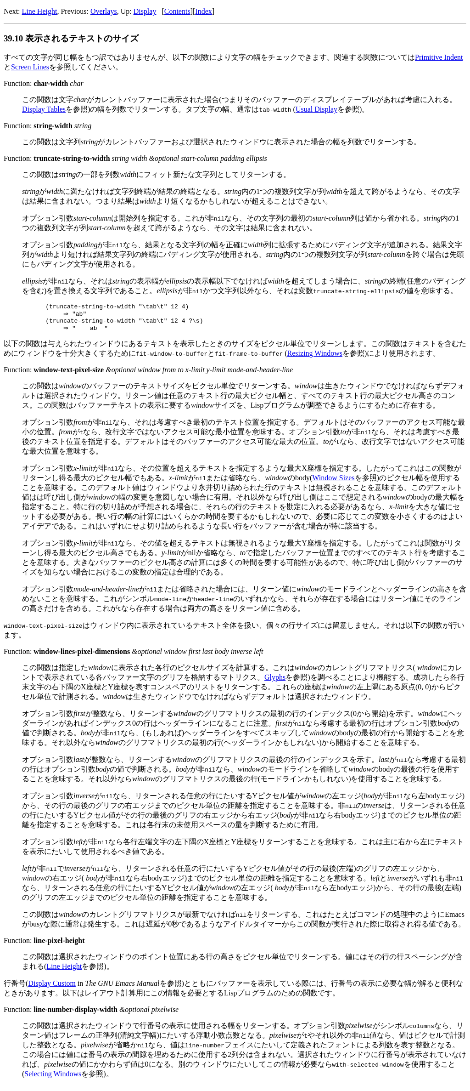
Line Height (39, 11)
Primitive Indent (439, 57)
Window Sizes (333, 482)
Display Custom (52, 988)
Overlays (103, 11)
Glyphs (274, 682)
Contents (177, 11)
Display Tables (44, 109)
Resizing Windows (314, 358)
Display (145, 11)
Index (203, 11)
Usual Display (316, 109)
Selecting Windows (52, 1078)
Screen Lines (30, 67)
